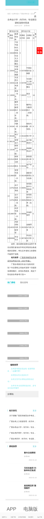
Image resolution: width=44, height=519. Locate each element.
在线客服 (39, 50)
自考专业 (15, 14)
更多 (35, 411)
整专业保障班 (30, 453)
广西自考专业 (24, 14)
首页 (9, 14)
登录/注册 (31, 2)
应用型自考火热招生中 (20, 375)
